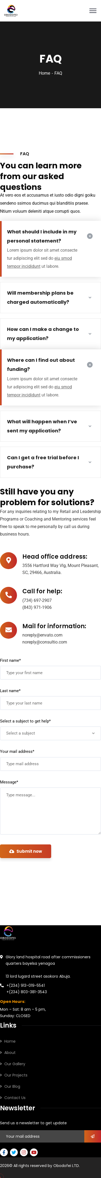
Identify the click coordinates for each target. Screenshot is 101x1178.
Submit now (25, 851)
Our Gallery (14, 1064)
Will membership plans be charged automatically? (40, 297)
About (10, 1052)
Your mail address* (17, 751)
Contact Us (15, 1097)
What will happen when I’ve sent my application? (42, 426)
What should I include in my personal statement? (41, 236)
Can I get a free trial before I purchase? (43, 462)
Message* (9, 782)
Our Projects (15, 1075)
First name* (10, 660)
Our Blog (12, 1086)
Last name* (10, 690)
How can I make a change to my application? (43, 334)
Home (44, 73)
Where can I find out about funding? (41, 365)
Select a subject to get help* (25, 721)
